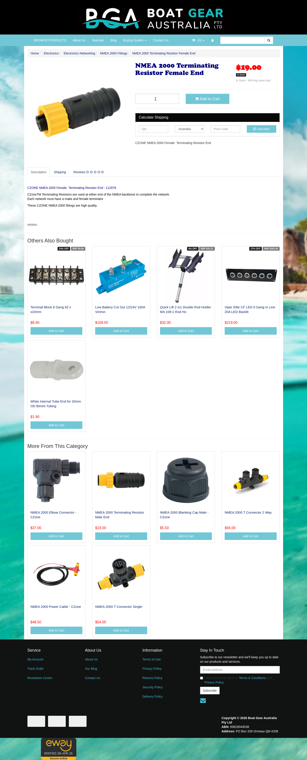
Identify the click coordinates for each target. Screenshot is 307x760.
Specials (98, 40)
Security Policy (152, 687)
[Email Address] (240, 670)
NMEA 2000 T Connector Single (118, 606)
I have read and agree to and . (236, 680)
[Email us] (203, 700)
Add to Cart (207, 99)
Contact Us (160, 40)
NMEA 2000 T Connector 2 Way (248, 512)
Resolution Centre (39, 678)
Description (38, 172)
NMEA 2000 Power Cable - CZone (56, 606)
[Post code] (225, 129)
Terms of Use (151, 659)
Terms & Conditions (252, 678)
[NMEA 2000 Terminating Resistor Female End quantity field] (157, 99)
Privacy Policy (152, 668)
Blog (113, 40)
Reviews (88, 172)
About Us (79, 40)
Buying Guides (135, 40)
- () (198, 40)
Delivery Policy (152, 696)
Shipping (60, 172)
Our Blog (91, 668)
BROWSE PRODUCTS (50, 40)
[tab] (38, 172)
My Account (35, 659)
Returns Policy (152, 678)
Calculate (261, 129)
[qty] (153, 129)
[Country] (189, 129)
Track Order (35, 668)
